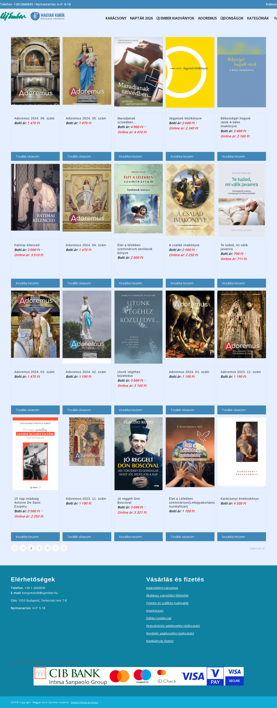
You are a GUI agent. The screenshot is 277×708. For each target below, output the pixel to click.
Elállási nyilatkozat (158, 618)
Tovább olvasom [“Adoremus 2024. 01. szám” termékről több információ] (182, 410)
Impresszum (154, 611)
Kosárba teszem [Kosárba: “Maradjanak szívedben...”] (130, 156)
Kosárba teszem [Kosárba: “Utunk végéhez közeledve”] (130, 410)
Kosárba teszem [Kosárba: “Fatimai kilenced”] (27, 283)
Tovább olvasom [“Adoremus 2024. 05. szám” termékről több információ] (79, 156)
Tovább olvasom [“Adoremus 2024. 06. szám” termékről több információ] (27, 156)
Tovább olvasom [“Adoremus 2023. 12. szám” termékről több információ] (234, 410)
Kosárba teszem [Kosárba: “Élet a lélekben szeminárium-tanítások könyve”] (130, 283)
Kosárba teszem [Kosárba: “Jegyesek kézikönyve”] (182, 156)
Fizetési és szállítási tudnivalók (167, 603)
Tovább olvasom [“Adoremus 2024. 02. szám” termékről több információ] (79, 410)
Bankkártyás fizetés (160, 641)
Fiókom (271, 4)
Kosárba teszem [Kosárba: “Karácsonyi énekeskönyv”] (233, 537)
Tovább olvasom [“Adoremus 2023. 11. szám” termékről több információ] (79, 537)
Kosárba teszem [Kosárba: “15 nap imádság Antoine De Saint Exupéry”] (27, 537)
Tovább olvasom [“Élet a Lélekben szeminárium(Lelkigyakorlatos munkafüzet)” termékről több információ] (182, 537)
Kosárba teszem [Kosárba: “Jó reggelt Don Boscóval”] (130, 537)
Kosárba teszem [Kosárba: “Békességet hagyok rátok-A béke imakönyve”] (233, 156)
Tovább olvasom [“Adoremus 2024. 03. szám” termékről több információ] (27, 410)
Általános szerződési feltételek (167, 595)
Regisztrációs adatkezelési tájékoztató (173, 626)
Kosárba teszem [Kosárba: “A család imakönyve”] (182, 283)
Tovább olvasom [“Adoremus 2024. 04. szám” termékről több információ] (79, 283)
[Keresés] (274, 18)
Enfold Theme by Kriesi (84, 702)
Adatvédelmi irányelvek (162, 588)
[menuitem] (270, 4)
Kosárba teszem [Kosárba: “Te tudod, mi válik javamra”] (233, 283)
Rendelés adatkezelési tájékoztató (170, 633)
